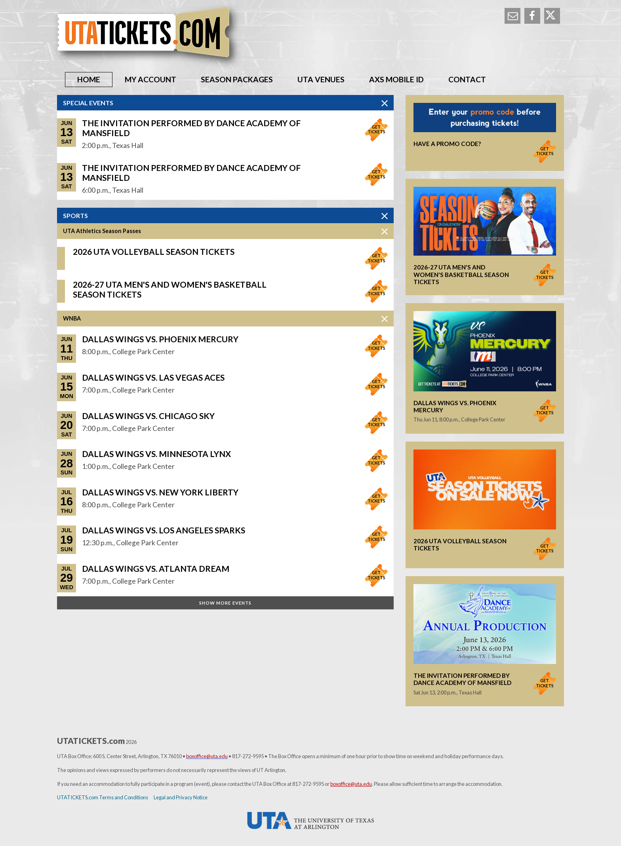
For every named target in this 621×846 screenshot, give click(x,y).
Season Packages (237, 79)
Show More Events (225, 602)
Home (88, 79)
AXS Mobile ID (396, 79)
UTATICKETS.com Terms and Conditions (102, 797)
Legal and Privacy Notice (181, 797)
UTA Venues (321, 79)
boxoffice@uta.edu (351, 784)
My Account (150, 79)
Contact (467, 79)
